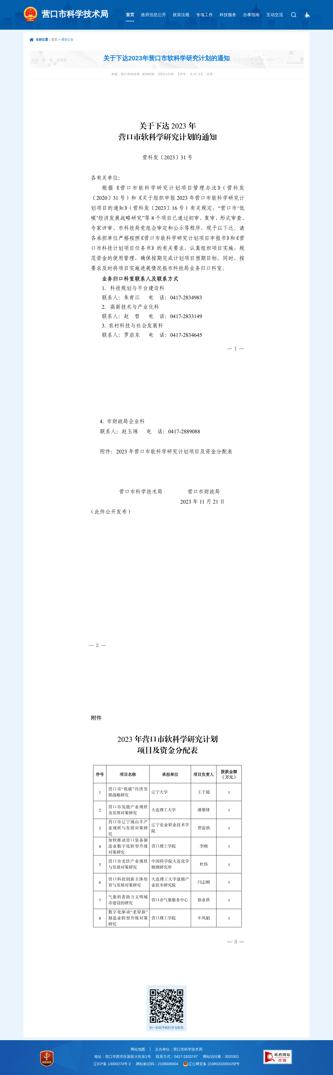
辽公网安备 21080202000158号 (214, 1064)
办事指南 (251, 14)
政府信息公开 (153, 14)
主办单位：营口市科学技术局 (178, 1049)
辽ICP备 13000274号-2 (112, 1064)
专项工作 (204, 14)
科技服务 (228, 14)
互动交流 (274, 14)
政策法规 (181, 14)
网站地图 (138, 1049)
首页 (130, 14)
